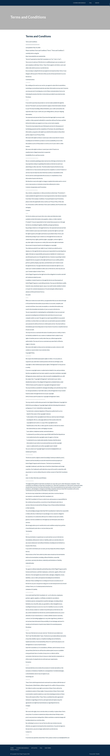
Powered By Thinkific (94, 754)
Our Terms (48, 748)
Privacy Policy (14, 749)
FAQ (92, 3)
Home (12, 748)
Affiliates (34, 748)
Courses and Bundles (82, 3)
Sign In (98, 3)
